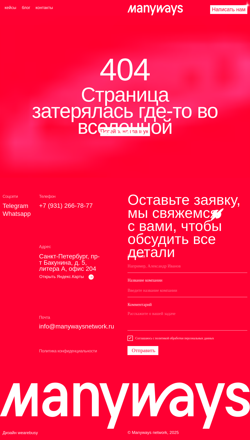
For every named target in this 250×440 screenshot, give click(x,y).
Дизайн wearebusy (20, 432)
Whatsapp (17, 213)
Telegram (15, 205)
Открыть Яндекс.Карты (61, 276)
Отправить (143, 350)
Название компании (144, 280)
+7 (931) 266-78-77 (66, 205)
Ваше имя (136, 256)
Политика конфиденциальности (68, 351)
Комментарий (139, 304)
